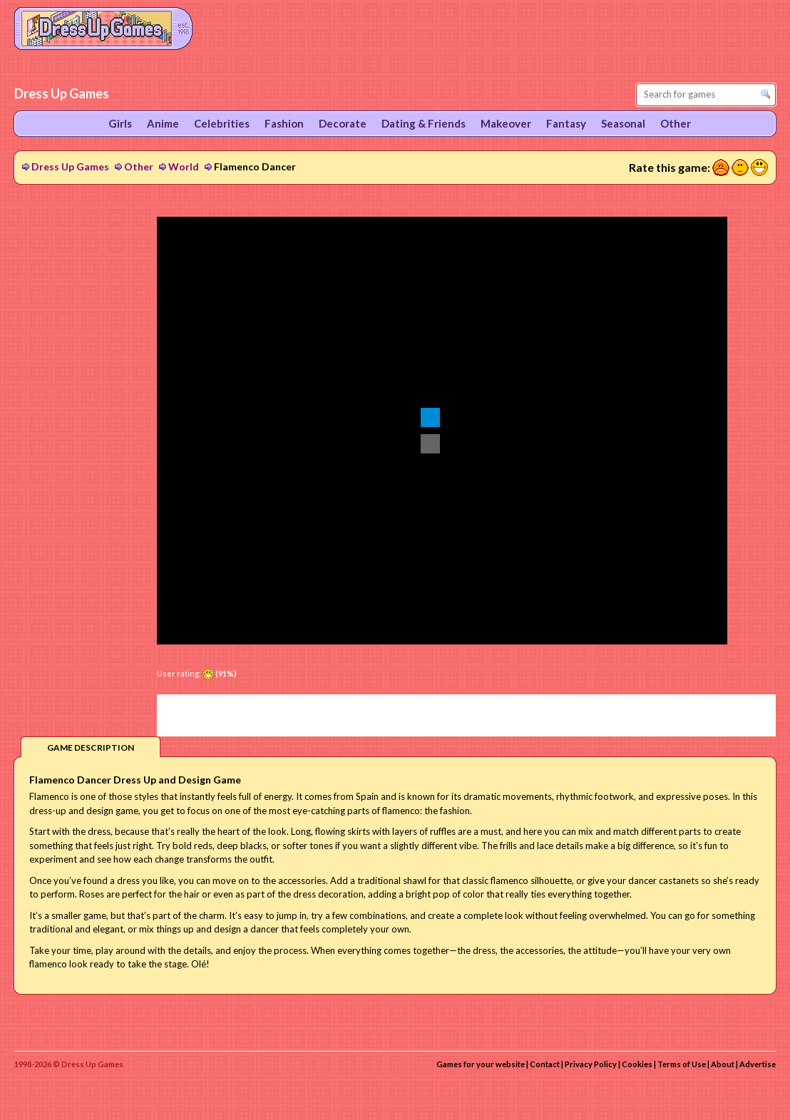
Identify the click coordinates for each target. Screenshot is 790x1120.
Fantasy (566, 123)
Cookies (637, 1064)
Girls (120, 123)
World (183, 166)
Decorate (342, 123)
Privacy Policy (591, 1064)
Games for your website (480, 1064)
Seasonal (623, 123)
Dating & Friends (423, 123)
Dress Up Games (70, 166)
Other (138, 166)
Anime (163, 123)
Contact (545, 1064)
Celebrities (222, 123)
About (722, 1064)
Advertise (757, 1064)
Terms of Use (681, 1064)
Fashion (284, 123)
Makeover (506, 123)
